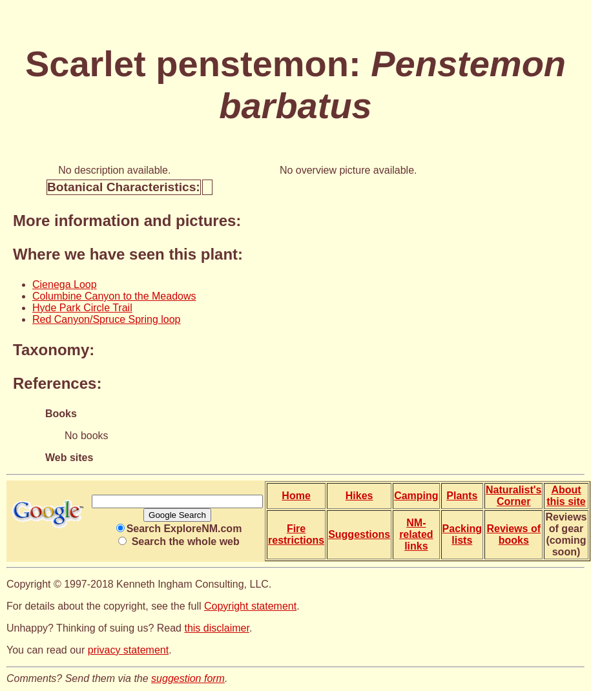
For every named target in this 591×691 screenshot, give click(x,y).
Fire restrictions (296, 534)
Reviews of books (513, 534)
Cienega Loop (64, 284)
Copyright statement (250, 606)
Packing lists (462, 534)
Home (296, 495)
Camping (416, 495)
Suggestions (359, 534)
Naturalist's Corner (514, 495)
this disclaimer (216, 628)
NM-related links (416, 534)
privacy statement (128, 650)
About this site (565, 495)
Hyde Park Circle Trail (82, 307)
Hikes (359, 495)
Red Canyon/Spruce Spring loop (106, 319)
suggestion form (188, 678)
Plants (461, 495)
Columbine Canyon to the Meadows (114, 296)
